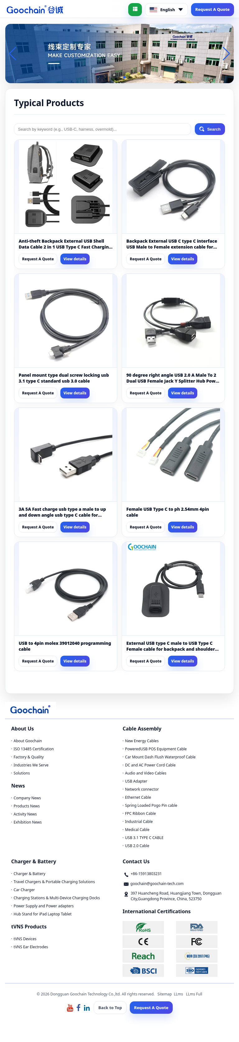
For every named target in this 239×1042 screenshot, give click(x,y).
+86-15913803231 (146, 873)
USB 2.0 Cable (137, 845)
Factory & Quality (29, 757)
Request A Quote (212, 9)
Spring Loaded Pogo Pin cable (151, 805)
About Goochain (28, 740)
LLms (178, 994)
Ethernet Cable (138, 797)
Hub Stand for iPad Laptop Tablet (43, 914)
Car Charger (24, 889)
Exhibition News (28, 822)
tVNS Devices (25, 938)
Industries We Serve (31, 765)
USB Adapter (136, 781)
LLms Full (194, 994)
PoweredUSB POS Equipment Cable (156, 749)
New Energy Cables (142, 740)
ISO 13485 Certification (34, 749)
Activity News (25, 814)
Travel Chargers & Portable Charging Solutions (54, 881)
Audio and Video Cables (145, 773)
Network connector (142, 789)
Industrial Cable (139, 821)
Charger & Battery (29, 873)
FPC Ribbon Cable (140, 813)
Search (210, 129)
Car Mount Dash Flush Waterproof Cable (160, 757)
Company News (27, 798)
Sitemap (164, 994)
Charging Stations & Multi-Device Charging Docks (57, 898)
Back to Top (110, 1007)
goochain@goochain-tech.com (157, 883)
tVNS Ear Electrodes (31, 947)
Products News (27, 806)
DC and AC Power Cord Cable (150, 765)
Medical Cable (137, 829)
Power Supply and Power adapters (44, 906)
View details (75, 259)
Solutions (22, 773)
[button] (109, 77)
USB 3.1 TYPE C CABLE (144, 837)
